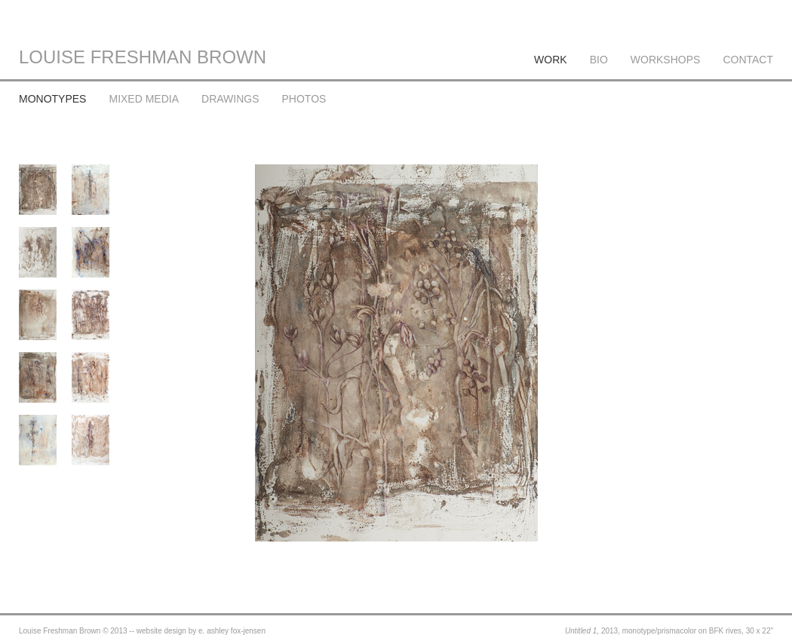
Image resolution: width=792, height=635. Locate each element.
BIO (599, 60)
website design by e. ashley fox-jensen (201, 631)
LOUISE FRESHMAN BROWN (142, 57)
